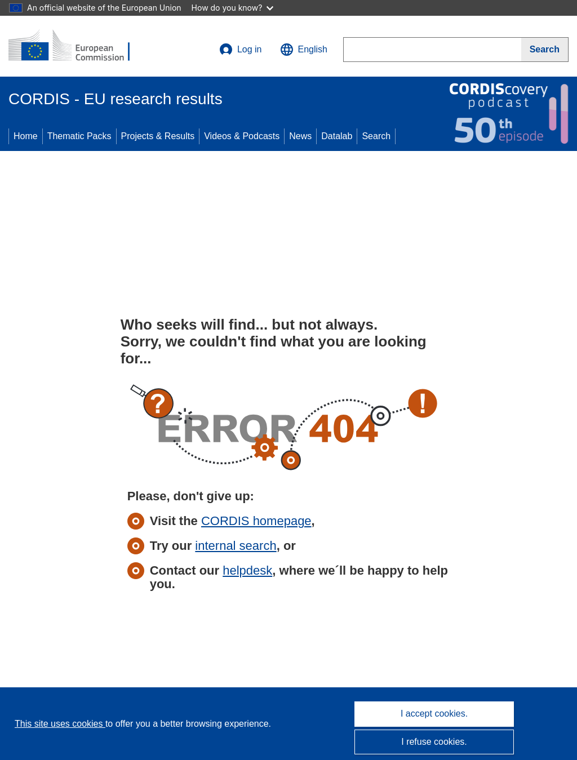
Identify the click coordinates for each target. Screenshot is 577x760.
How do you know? (233, 7)
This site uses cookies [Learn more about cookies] (60, 723)
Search (376, 136)
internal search (235, 546)
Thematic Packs (79, 136)
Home (26, 136)
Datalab (336, 136)
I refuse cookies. (434, 741)
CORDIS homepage (256, 521)
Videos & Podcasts (241, 136)
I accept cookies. (434, 713)
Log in (240, 49)
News (300, 136)
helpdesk (247, 570)
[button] (303, 49)
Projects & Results (158, 136)
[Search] (545, 49)
